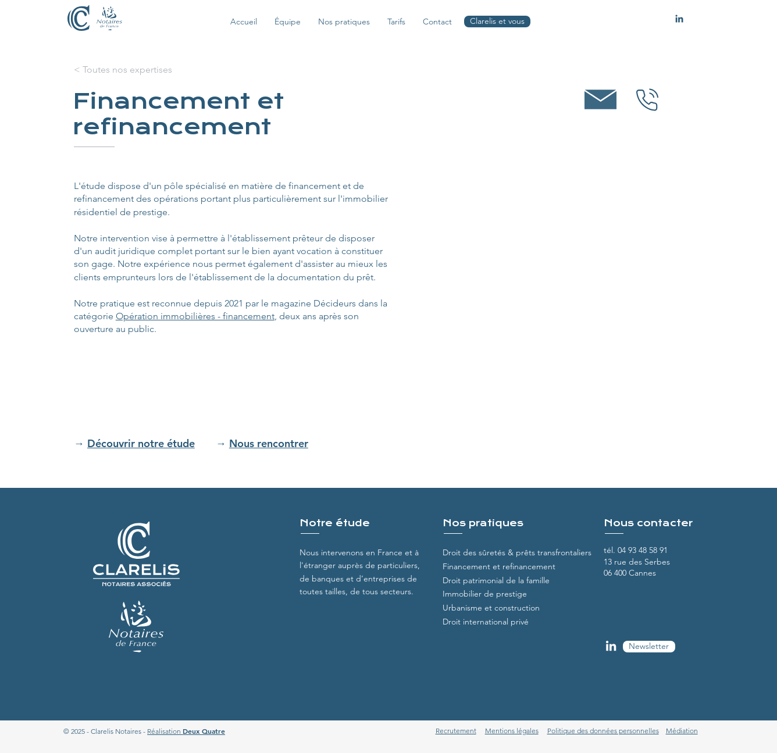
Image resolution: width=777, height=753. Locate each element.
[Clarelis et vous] (497, 21)
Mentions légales (512, 730)
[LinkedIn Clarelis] (611, 645)
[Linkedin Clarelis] (679, 18)
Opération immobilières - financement (195, 316)
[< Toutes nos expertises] (123, 70)
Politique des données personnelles (603, 730)
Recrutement (456, 730)
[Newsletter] (649, 646)
